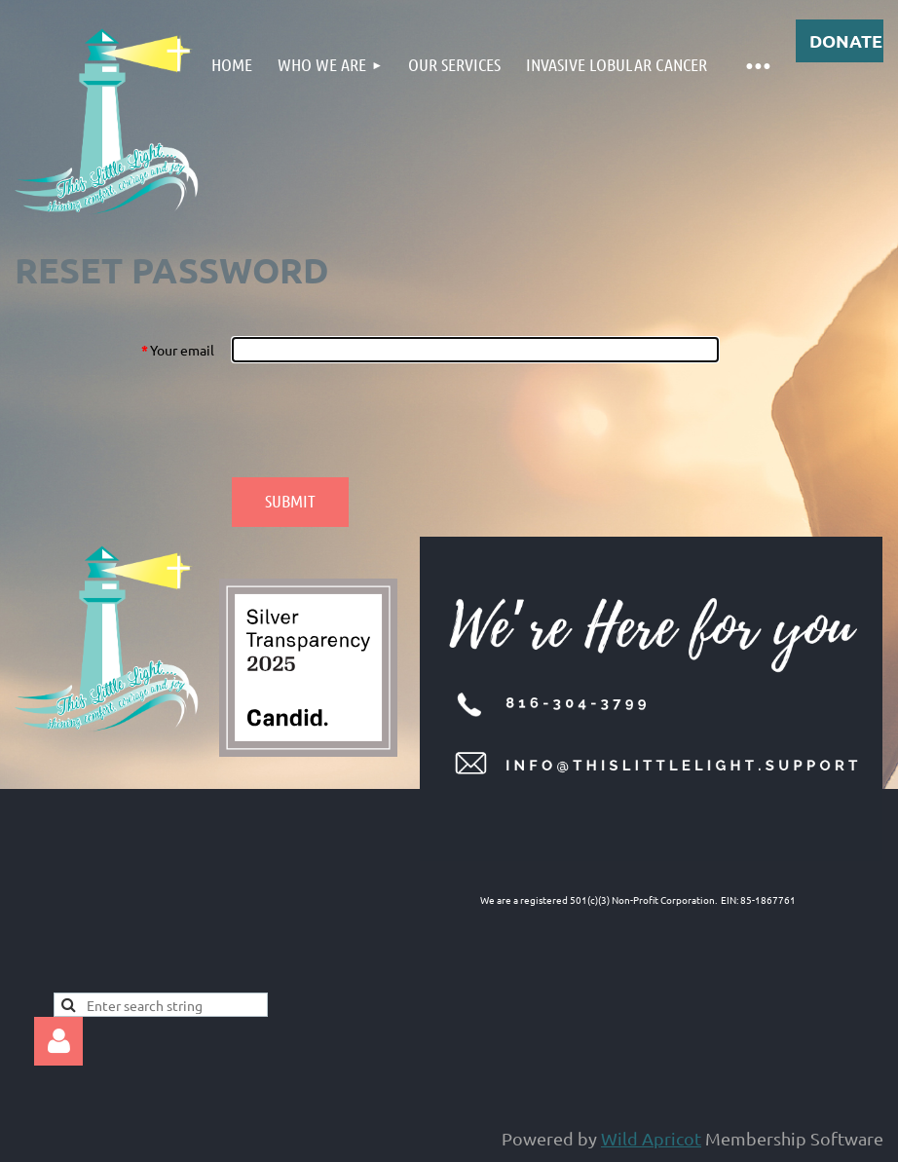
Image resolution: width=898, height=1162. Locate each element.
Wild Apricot (651, 1138)
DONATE (845, 40)
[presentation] (380, 420)
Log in (58, 1041)
